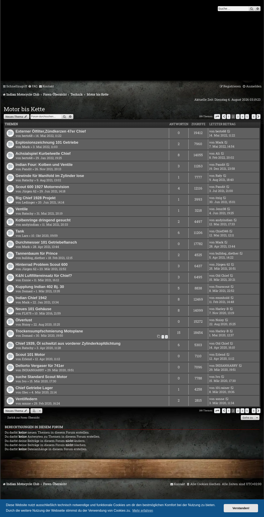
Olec (25, 392)
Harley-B (222, 309)
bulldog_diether (33, 258)
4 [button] (242, 116)
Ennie (26, 280)
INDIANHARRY (33, 370)
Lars (25, 236)
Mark (26, 147)
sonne (26, 403)
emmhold (222, 298)
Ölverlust (24, 320)
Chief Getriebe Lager (34, 388)
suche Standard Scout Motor (41, 377)
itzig (219, 198)
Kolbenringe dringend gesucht (43, 220)
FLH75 (26, 313)
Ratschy (27, 180)
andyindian (30, 224)
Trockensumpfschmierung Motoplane (49, 331)
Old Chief (222, 275)
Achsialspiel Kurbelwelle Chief (43, 153)
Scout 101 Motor (30, 354)
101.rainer (222, 388)
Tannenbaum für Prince (37, 253)
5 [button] (247, 116)
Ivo (24, 381)
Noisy (26, 324)
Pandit (27, 169)
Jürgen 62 (29, 191)
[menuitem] (32, 86)
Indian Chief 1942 (31, 298)
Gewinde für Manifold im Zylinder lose (50, 175)
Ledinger (28, 202)
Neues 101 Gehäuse (34, 309)
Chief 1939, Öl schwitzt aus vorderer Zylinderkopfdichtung (68, 343)
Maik (26, 302)
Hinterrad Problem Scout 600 (42, 264)
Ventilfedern (26, 399)
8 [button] (253, 116)
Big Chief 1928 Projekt (36, 198)
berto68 (27, 136)
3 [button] (238, 116)
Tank (20, 231)
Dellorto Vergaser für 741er (40, 365)
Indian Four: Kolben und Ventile (44, 164)
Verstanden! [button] (241, 508)
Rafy (219, 175)
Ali (218, 153)
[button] (217, 116)
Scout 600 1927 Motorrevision (42, 187)
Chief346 (222, 231)
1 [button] (228, 116)
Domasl (27, 291)
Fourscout (222, 287)
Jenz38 (221, 209)
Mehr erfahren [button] (142, 510)
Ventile (22, 209)
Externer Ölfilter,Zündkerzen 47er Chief (51, 131)
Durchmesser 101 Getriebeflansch (46, 242)
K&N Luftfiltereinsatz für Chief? (44, 275)
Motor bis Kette (24, 109)
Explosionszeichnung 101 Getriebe (47, 142)
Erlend (27, 359)
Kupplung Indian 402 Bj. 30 (40, 287)
